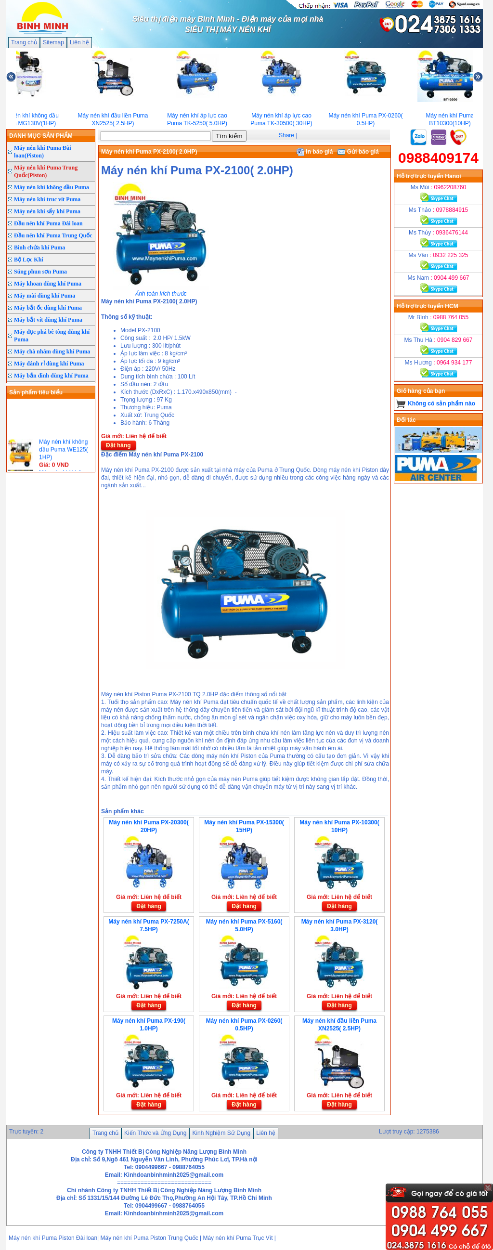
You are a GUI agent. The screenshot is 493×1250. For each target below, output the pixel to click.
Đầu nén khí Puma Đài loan (48, 223)
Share (286, 135)
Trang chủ (24, 42)
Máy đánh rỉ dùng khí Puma (49, 363)
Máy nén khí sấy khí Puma (47, 211)
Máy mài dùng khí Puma (44, 295)
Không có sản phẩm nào (441, 403)
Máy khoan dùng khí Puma (47, 283)
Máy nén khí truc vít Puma (47, 199)
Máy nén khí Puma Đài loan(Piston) (42, 151)
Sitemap (53, 42)
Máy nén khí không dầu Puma (51, 187)
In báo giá (315, 151)
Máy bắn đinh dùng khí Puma (51, 375)
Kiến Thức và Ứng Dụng (155, 1133)
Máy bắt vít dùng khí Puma (48, 319)
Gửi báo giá (357, 151)
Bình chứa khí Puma (39, 247)
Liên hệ (79, 42)
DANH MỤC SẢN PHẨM (41, 135)
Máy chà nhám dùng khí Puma (52, 351)
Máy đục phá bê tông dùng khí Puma (52, 335)
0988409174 (438, 158)
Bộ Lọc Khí (28, 259)
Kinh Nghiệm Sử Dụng (221, 1133)
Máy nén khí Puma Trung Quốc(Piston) (46, 171)
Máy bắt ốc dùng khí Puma (48, 307)
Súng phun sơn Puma (40, 271)
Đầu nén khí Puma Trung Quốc (53, 235)
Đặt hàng (118, 445)
